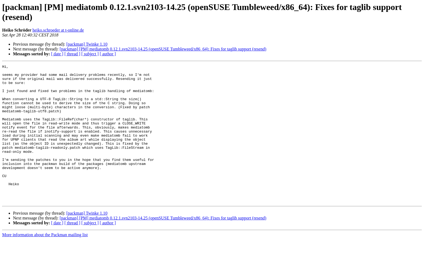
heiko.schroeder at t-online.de (58, 30)
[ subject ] (90, 54)
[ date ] (57, 54)
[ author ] (108, 54)
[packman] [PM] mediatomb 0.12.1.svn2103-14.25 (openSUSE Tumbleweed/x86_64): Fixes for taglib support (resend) (162, 49)
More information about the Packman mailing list (45, 262)
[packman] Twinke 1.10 (86, 44)
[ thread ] (72, 54)
